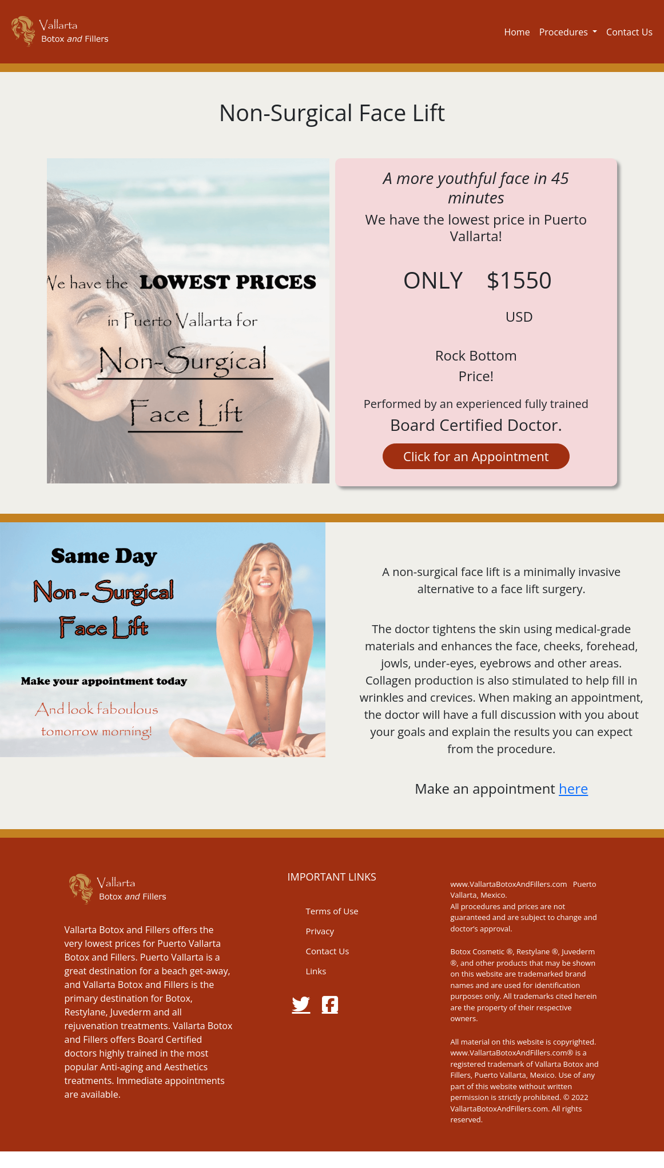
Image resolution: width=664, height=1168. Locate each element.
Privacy (319, 931)
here (573, 788)
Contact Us (629, 32)
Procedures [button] (564, 32)
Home (517, 32)
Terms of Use (331, 911)
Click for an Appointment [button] (476, 456)
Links (315, 971)
